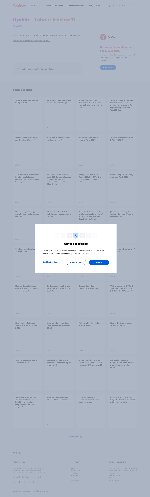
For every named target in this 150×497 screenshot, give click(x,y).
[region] (76, 248)
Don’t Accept (76, 262)
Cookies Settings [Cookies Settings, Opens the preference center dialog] (50, 262)
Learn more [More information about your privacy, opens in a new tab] (85, 253)
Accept (99, 262)
